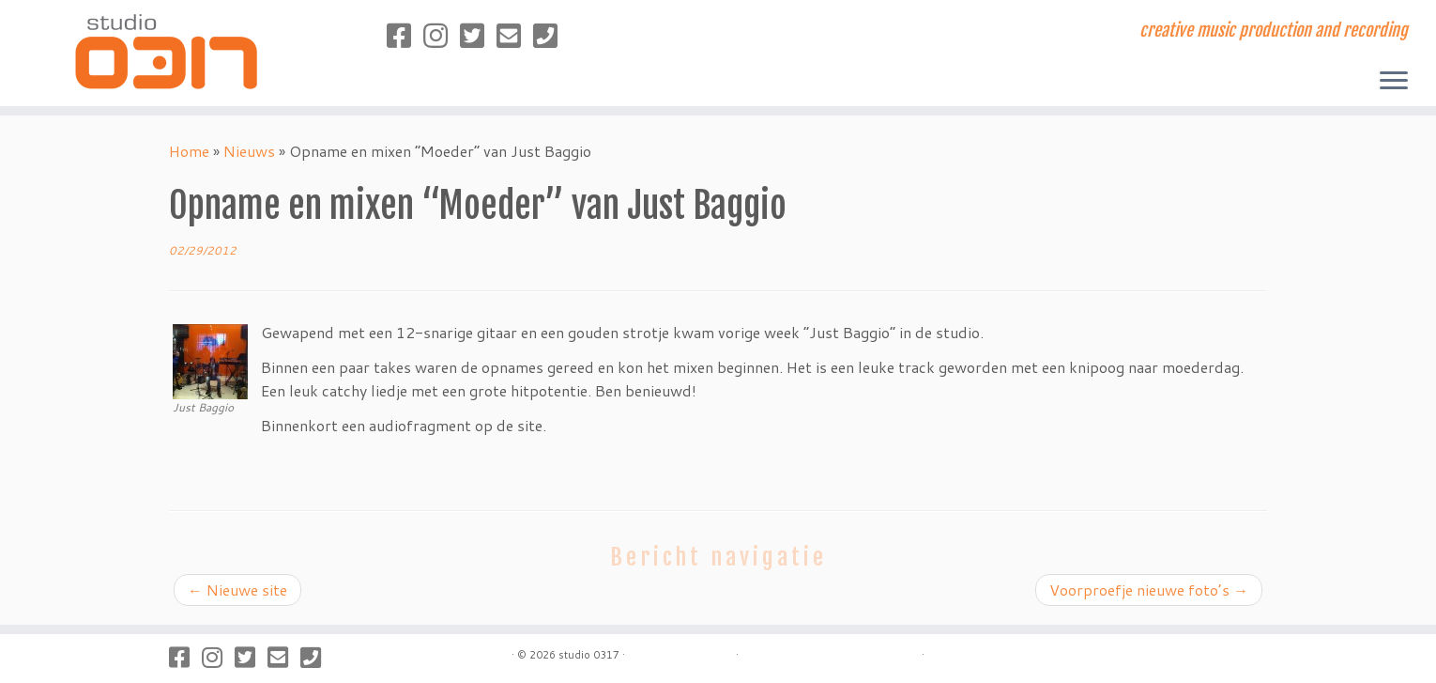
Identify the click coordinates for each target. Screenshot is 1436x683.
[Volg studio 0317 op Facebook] (405, 35)
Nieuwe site (237, 589)
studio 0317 (588, 654)
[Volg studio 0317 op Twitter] (478, 35)
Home (189, 151)
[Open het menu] (1394, 82)
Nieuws (249, 151)
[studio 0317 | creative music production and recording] (165, 50)
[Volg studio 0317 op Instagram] (441, 35)
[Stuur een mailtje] (514, 35)
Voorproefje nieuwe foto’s (1148, 589)
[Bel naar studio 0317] (551, 35)
